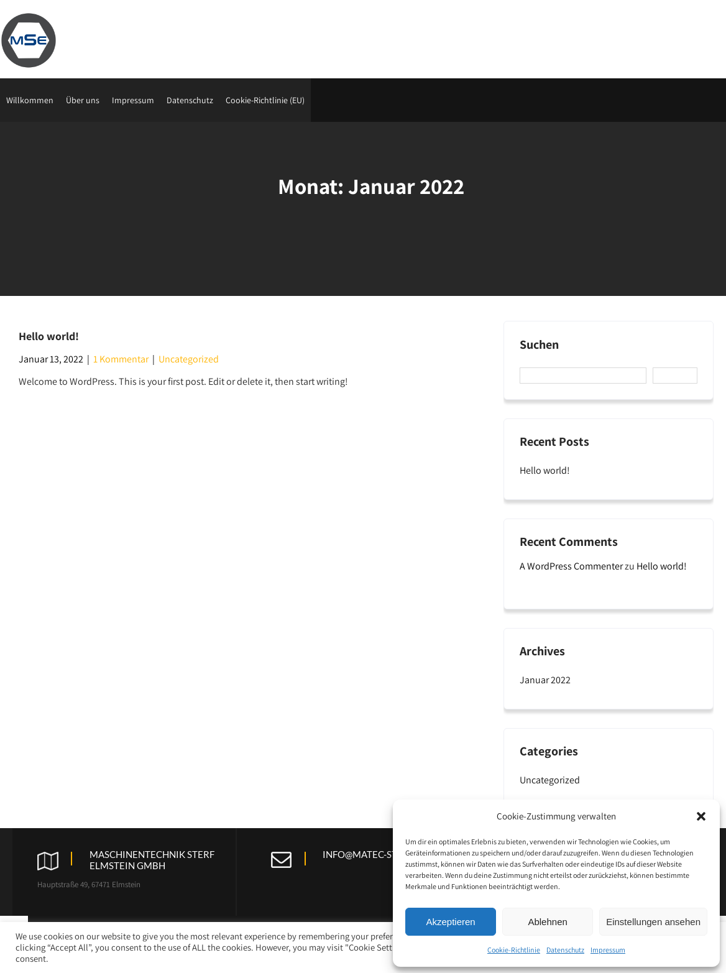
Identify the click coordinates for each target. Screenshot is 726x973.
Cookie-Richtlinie (513, 949)
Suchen (539, 345)
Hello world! (49, 336)
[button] (701, 816)
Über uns (82, 100)
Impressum (607, 949)
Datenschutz (565, 949)
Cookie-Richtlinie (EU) (265, 100)
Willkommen (29, 100)
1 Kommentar (121, 359)
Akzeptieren (450, 921)
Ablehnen (547, 921)
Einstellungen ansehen (653, 921)
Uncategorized (189, 359)
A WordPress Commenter (571, 566)
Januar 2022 (545, 679)
